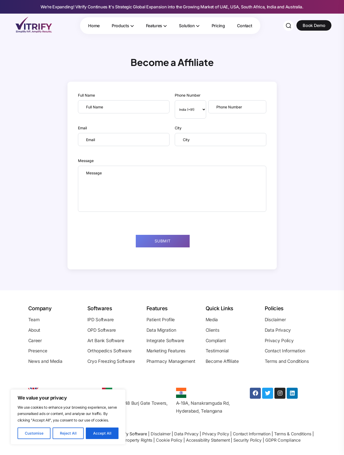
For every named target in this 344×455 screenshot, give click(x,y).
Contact (244, 25)
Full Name (86, 95)
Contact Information (251, 433)
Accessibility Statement (208, 440)
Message (86, 160)
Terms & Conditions (292, 433)
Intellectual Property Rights (127, 440)
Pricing (218, 25)
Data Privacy (186, 433)
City (178, 128)
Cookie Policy (169, 440)
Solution (187, 25)
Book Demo (314, 25)
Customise (34, 433)
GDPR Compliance (283, 440)
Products (120, 25)
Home (94, 25)
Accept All (102, 433)
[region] (68, 417)
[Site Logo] (33, 24)
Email (82, 128)
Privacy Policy (215, 433)
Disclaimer (161, 433)
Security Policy (247, 440)
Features (154, 25)
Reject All (68, 433)
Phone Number (187, 95)
